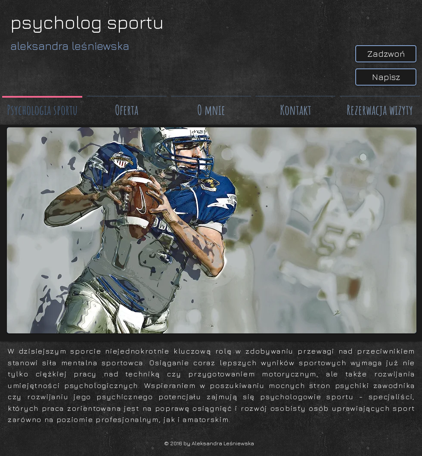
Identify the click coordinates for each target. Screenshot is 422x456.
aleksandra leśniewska (69, 45)
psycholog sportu (87, 22)
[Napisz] (385, 77)
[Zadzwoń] (385, 53)
